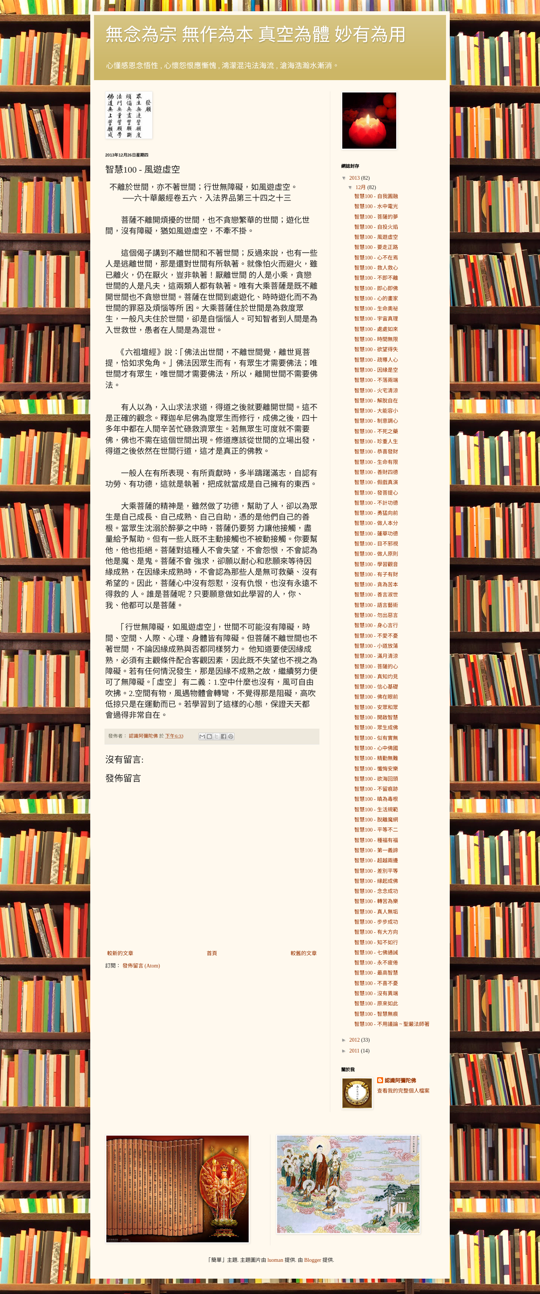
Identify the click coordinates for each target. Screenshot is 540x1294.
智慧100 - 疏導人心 (376, 360)
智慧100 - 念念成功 (376, 891)
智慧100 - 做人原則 (376, 554)
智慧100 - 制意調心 (376, 421)
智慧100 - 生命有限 (376, 462)
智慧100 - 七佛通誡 (376, 953)
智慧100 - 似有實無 (376, 738)
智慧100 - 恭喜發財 (376, 452)
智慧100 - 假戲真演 (376, 482)
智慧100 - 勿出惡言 (376, 615)
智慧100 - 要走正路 (376, 247)
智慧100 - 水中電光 (376, 206)
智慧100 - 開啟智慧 (376, 717)
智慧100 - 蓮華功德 (376, 534)
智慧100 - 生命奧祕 (376, 309)
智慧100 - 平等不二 (376, 830)
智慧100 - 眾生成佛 (376, 727)
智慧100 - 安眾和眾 (376, 707)
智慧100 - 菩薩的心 (376, 666)
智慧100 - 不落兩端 (376, 380)
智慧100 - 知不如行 (376, 942)
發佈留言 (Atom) (141, 966)
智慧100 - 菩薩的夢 (376, 217)
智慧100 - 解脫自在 (376, 401)
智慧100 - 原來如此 (376, 1003)
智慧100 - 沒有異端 (376, 993)
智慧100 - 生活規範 (376, 809)
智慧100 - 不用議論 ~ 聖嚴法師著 (392, 1024)
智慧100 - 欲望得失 (376, 349)
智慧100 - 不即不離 (376, 278)
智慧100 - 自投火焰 (376, 227)
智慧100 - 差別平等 (376, 871)
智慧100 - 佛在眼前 (376, 697)
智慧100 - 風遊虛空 (376, 237)
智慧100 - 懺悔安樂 (376, 769)
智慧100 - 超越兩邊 (376, 860)
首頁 (212, 953)
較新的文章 (120, 953)
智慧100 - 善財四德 (376, 472)
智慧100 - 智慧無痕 (376, 1014)
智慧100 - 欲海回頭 (376, 779)
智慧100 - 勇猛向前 (376, 513)
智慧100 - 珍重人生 (376, 441)
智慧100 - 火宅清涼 (376, 391)
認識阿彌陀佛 (400, 1081)
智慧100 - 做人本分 (376, 523)
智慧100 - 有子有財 (376, 574)
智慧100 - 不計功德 (376, 503)
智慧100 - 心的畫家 (376, 298)
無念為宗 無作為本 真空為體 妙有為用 (255, 35)
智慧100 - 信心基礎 (376, 687)
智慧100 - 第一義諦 (376, 850)
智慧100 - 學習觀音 (376, 564)
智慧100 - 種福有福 (376, 840)
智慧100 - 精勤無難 (376, 758)
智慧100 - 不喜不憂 (376, 983)
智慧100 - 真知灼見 (376, 677)
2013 (355, 178)
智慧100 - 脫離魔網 (376, 820)
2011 (355, 1051)
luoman (275, 1260)
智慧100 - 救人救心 (376, 268)
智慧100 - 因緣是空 (376, 370)
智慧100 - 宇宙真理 (376, 319)
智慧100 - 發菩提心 (376, 493)
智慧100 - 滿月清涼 (376, 656)
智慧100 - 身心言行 (376, 625)
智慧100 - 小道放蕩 (376, 646)
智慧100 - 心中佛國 (376, 748)
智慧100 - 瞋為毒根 (376, 799)
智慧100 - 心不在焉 (376, 258)
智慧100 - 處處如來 (376, 329)
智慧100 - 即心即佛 (376, 288)
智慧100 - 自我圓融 (376, 196)
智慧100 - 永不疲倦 (376, 963)
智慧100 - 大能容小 (376, 411)
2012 (355, 1040)
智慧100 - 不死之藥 (376, 431)
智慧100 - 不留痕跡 (376, 789)
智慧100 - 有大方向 (376, 932)
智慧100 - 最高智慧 (376, 973)
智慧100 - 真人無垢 (376, 912)
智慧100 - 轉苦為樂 (376, 901)
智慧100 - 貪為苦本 (376, 584)
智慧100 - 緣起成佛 (376, 881)
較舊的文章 (304, 953)
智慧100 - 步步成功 (376, 922)
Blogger (312, 1260)
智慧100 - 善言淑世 (376, 595)
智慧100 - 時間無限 (376, 339)
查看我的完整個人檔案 (403, 1091)
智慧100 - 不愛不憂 (376, 636)
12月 (361, 187)
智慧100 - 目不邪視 (376, 544)
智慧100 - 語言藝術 (376, 605)
